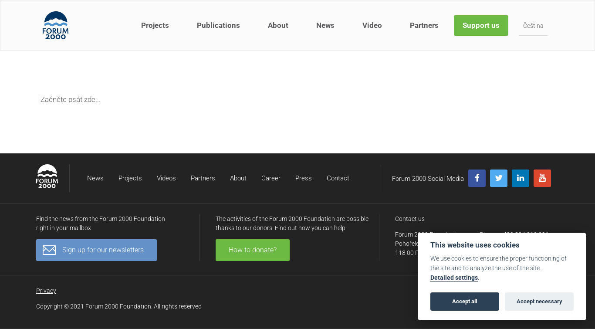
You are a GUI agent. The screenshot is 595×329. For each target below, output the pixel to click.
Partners (424, 25)
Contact (338, 178)
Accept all (464, 301)
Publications (218, 25)
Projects (155, 25)
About (278, 25)
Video (372, 25)
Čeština (533, 25)
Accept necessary (539, 301)
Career (271, 178)
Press (303, 178)
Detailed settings (454, 278)
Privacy (46, 290)
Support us (481, 25)
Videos (166, 178)
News (325, 25)
